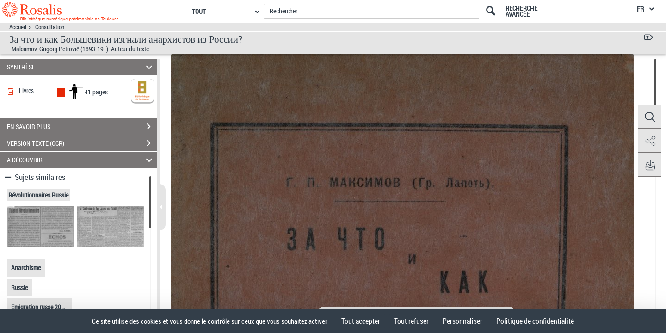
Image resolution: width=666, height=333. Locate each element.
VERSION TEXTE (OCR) (82, 143)
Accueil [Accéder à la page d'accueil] (17, 27)
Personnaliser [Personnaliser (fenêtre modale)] (462, 321)
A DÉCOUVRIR (81, 160)
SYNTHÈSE (81, 67)
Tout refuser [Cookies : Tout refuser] (411, 321)
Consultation (49, 27)
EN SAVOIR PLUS (82, 126)
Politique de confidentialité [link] (535, 321)
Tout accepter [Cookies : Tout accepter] (360, 321)
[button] (649, 117)
